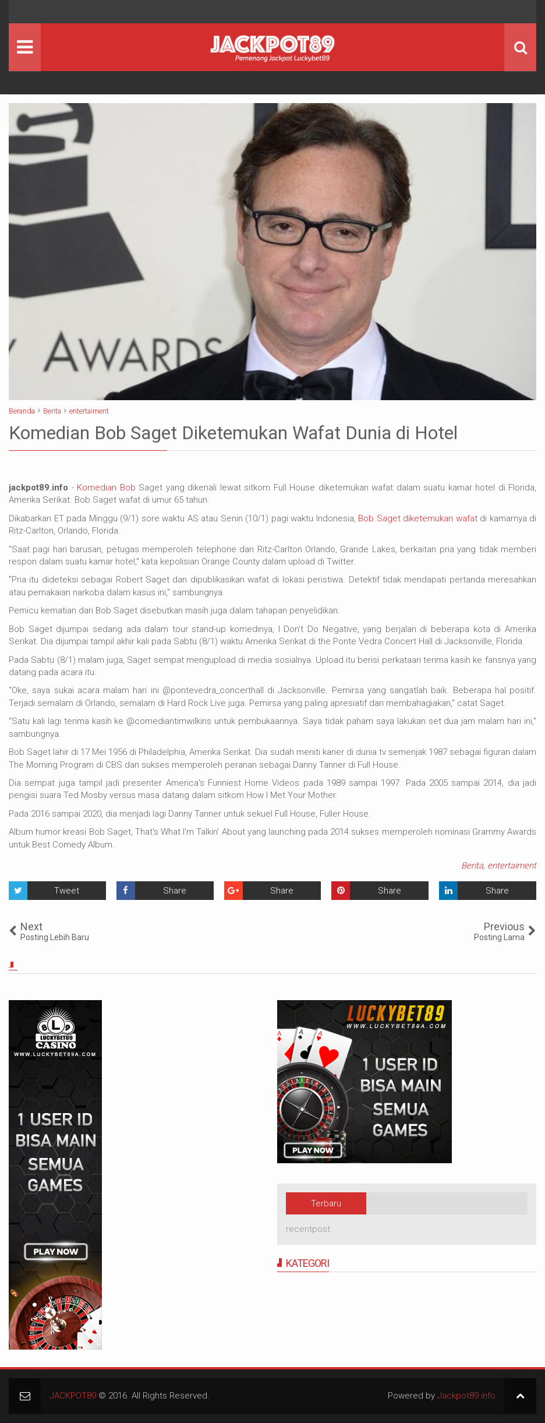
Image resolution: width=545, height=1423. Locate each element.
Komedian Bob (106, 487)
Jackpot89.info (466, 1395)
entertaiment (511, 865)
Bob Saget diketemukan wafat (417, 518)
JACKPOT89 (72, 1395)
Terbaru (326, 1203)
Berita (472, 865)
